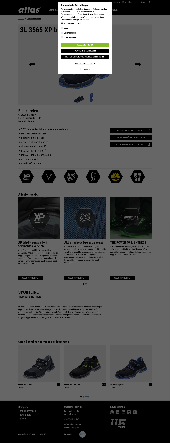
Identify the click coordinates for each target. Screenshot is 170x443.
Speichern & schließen (85, 50)
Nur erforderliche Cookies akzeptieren (85, 56)
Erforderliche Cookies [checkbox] (72, 23)
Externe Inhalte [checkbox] (70, 37)
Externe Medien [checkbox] (70, 33)
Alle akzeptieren (85, 44)
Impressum (85, 69)
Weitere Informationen (85, 63)
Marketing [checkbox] (68, 28)
